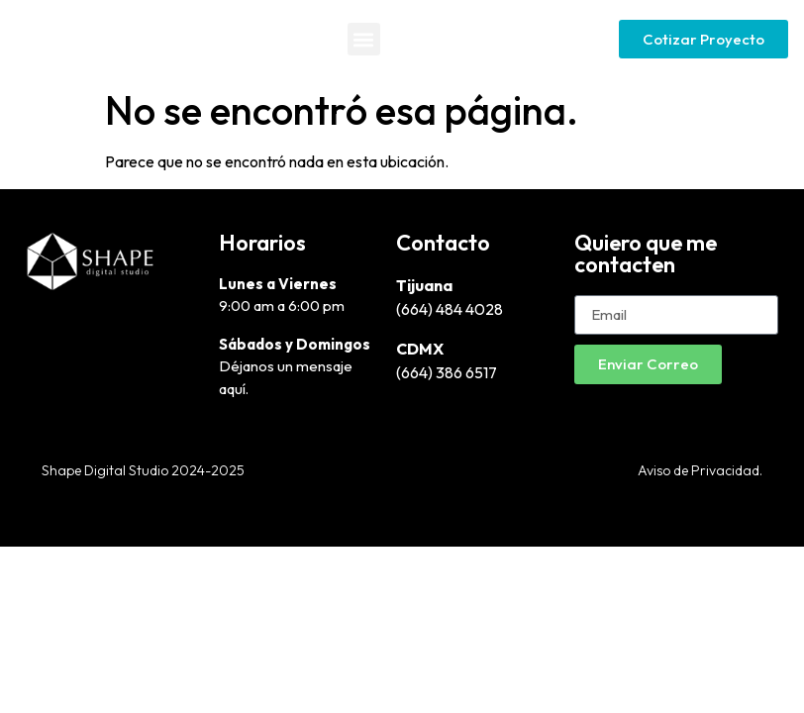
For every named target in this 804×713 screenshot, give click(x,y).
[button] (364, 39)
